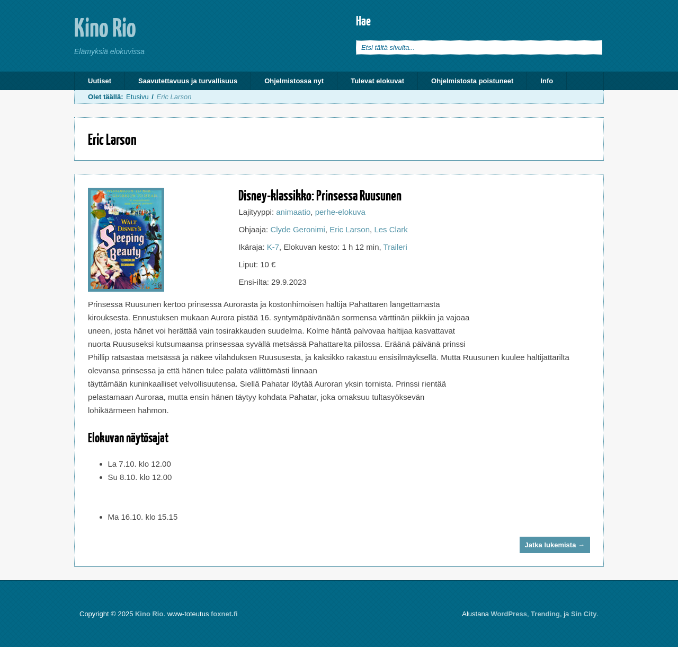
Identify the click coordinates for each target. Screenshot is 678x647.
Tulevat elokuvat (377, 81)
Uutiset (99, 81)
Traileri (395, 246)
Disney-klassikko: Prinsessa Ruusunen (320, 195)
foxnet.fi (224, 614)
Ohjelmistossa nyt (294, 81)
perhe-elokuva (340, 211)
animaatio (293, 211)
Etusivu (137, 97)
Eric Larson (349, 229)
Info (546, 81)
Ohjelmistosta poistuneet (472, 81)
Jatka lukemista (555, 545)
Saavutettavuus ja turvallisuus (187, 81)
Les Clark (390, 229)
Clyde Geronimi (297, 229)
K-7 (273, 246)
